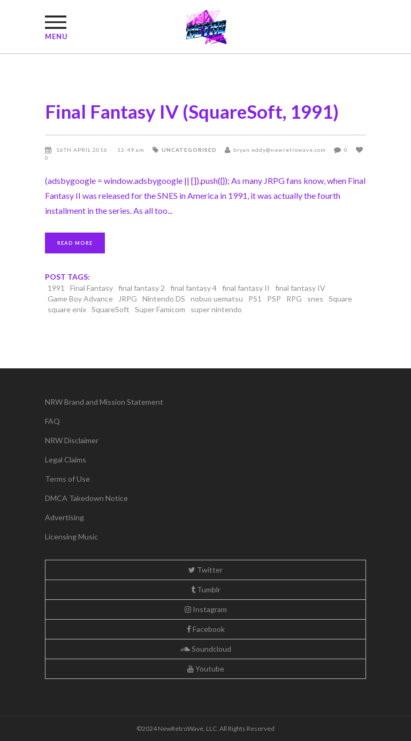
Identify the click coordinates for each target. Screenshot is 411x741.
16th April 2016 (82, 149)
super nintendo (216, 309)
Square (340, 298)
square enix (67, 309)
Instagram (206, 609)
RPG (294, 298)
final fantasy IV (300, 287)
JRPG (127, 298)
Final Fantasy (91, 287)
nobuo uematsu (217, 298)
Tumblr (205, 589)
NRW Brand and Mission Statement (104, 401)
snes (315, 298)
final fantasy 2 (141, 287)
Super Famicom (160, 309)
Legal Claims (65, 459)
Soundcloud (205, 648)
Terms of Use (67, 478)
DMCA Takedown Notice (86, 498)
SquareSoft (111, 309)
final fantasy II (246, 287)
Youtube (205, 668)
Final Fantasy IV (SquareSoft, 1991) (192, 111)
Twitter (205, 569)
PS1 (255, 298)
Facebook (206, 629)
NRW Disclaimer (71, 440)
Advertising (64, 517)
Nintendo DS (163, 298)
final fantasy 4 (193, 287)
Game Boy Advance (80, 298)
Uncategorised (189, 149)
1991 (56, 287)
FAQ (52, 421)
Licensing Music (71, 536)
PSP (274, 298)
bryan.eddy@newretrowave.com (279, 149)
